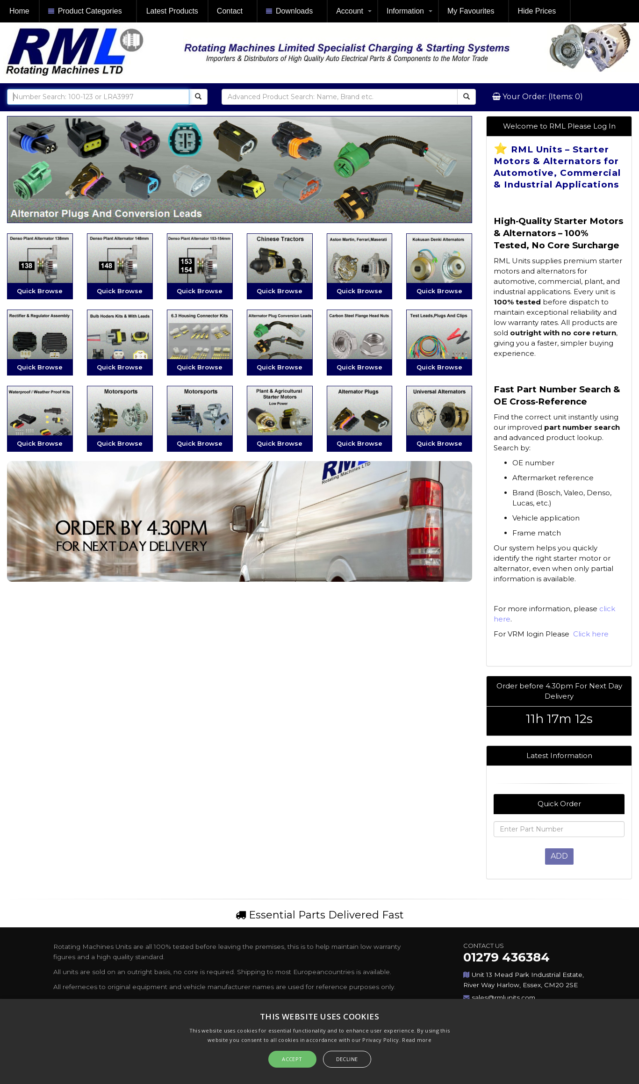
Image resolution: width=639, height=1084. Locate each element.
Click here (590, 633)
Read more (416, 1039)
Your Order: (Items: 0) (542, 96)
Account (349, 11)
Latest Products (172, 11)
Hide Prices (536, 11)
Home (19, 11)
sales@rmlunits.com (503, 997)
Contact (230, 11)
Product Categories (85, 11)
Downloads (289, 11)
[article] (559, 389)
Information (405, 11)
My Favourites (470, 11)
